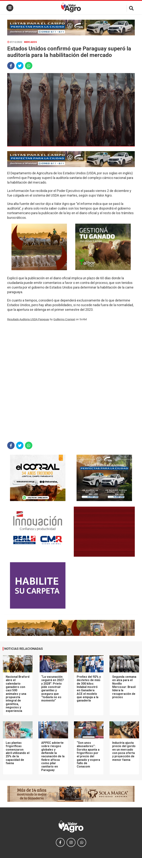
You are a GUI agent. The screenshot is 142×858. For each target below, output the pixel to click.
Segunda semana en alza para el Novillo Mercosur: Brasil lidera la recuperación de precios (124, 687)
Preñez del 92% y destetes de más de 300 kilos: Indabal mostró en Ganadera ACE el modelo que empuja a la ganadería (89, 688)
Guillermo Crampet (64, 319)
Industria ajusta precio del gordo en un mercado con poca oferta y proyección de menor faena (124, 751)
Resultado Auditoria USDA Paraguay (28, 319)
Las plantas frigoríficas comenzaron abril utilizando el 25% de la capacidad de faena (17, 753)
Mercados (30, 42)
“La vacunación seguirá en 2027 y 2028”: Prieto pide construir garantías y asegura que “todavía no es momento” (52, 688)
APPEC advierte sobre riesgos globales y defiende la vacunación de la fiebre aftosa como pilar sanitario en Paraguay (53, 756)
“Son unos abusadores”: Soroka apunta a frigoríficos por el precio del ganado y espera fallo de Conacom (88, 754)
